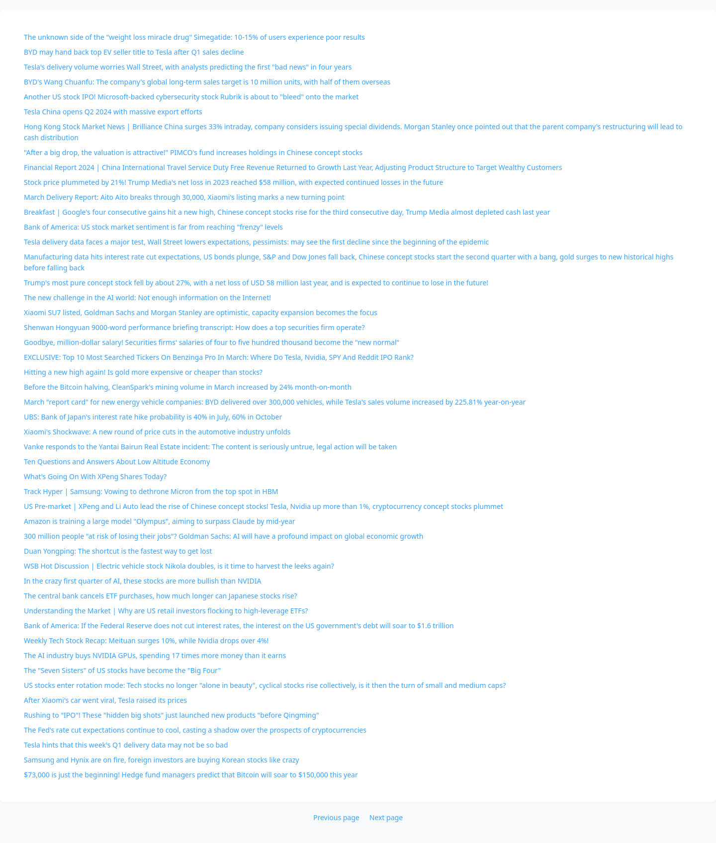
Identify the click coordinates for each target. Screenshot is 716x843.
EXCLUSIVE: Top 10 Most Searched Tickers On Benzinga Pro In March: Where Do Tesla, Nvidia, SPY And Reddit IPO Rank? (219, 357)
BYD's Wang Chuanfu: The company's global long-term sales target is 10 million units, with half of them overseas (207, 81)
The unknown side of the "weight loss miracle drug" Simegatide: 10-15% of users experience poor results (194, 37)
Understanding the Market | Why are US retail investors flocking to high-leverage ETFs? (166, 610)
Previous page (336, 817)
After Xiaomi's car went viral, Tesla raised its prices (105, 700)
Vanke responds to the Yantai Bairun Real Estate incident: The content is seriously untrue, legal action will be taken (210, 446)
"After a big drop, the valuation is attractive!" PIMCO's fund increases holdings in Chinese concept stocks (193, 152)
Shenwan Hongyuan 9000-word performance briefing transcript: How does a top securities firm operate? (194, 327)
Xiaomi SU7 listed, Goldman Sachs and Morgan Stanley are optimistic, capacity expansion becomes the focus (200, 312)
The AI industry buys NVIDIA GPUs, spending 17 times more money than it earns (155, 655)
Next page (386, 817)
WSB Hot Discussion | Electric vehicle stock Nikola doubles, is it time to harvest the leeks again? (179, 566)
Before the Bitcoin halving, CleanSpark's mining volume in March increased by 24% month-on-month (188, 387)
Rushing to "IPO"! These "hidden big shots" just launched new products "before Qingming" (171, 715)
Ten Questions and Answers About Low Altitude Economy (117, 461)
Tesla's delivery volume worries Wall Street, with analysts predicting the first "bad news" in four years (188, 67)
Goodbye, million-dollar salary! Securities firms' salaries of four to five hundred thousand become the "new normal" (211, 342)
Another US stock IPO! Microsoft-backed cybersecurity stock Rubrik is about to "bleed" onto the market (191, 96)
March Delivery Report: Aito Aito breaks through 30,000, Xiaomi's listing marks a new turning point (184, 197)
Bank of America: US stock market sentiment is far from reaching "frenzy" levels (153, 227)
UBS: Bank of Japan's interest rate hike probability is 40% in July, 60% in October (153, 417)
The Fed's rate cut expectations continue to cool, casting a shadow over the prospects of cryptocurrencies (195, 730)
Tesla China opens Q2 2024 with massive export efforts (113, 111)
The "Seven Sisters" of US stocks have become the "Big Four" (122, 670)
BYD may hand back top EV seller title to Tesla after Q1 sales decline (134, 52)
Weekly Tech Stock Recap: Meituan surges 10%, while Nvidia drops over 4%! (146, 640)
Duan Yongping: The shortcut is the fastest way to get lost (118, 551)
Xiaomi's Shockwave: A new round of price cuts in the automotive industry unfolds (157, 431)
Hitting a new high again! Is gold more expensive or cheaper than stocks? (143, 372)
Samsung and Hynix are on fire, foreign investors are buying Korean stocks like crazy (161, 759)
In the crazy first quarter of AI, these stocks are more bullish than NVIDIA (142, 581)
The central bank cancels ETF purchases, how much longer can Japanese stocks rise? (160, 595)
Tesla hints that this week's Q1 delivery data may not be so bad (126, 745)
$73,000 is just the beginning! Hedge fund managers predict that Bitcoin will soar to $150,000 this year (191, 774)
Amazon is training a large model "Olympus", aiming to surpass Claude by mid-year (159, 521)
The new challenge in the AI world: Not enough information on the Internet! (147, 297)
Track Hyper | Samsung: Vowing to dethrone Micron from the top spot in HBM (151, 491)
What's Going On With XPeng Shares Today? (95, 476)
